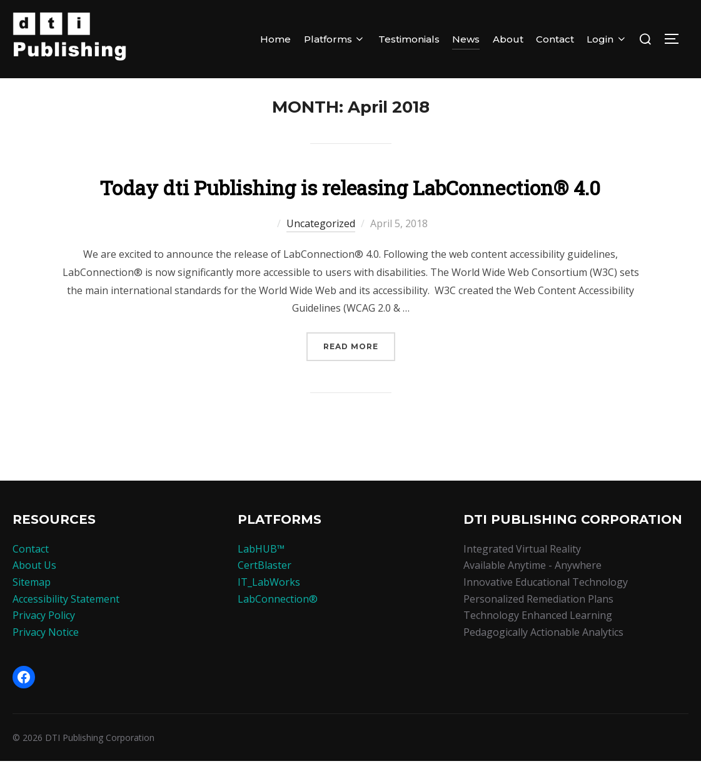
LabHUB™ (261, 564)
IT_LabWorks (269, 597)
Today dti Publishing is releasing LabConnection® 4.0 (349, 202)
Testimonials (409, 39)
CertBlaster (264, 580)
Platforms (335, 39)
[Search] (645, 39)
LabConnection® (278, 613)
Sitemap (32, 597)
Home (275, 39)
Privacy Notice (46, 647)
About (508, 39)
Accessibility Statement (66, 613)
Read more (359, 360)
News (466, 39)
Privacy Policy (44, 630)
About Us (34, 580)
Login (607, 39)
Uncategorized (320, 238)
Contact (555, 39)
